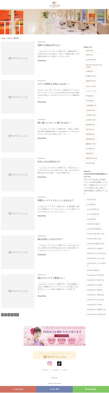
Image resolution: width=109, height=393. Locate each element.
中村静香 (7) (90, 96)
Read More (42, 61)
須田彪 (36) (89, 153)
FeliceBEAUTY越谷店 (94, 290)
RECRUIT (56, 370)
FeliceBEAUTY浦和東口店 (96, 310)
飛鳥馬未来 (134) (91, 158)
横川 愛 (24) (90, 130)
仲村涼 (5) (89, 55)
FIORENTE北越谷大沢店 (96, 244)
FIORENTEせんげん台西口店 (96, 264)
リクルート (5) (90, 91)
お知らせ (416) (91, 86)
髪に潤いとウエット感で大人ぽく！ (55, 123)
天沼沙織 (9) (90, 101)
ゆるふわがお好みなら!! (49, 162)
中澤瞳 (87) (89, 71)
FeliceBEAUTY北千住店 (95, 300)
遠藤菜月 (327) (91, 144)
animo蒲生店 (91, 204)
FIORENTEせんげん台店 (96, 258)
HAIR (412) (89, 51)
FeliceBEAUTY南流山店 (95, 295)
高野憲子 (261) (91, 81)
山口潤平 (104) (91, 120)
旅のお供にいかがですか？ (50, 239)
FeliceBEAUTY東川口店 (95, 280)
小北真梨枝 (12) (91, 106)
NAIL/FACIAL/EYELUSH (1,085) (94, 66)
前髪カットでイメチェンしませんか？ (56, 200)
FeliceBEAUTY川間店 (94, 285)
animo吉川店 (91, 200)
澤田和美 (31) (90, 134)
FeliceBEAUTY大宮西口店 (96, 314)
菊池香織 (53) (90, 139)
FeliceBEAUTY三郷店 (94, 305)
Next (16, 315)
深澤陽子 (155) (91, 76)
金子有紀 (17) (90, 149)
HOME (3, 38)
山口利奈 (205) (91, 60)
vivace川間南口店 (93, 214)
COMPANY (45, 370)
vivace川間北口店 (93, 209)
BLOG (10, 38)
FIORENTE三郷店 (93, 224)
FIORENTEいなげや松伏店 (96, 254)
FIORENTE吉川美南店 (95, 249)
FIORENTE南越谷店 (94, 229)
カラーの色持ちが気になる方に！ (54, 84)
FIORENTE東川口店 (94, 239)
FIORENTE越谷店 (93, 270)
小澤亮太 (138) (91, 115)
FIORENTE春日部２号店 (96, 234)
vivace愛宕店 (91, 219)
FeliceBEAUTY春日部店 (95, 275)
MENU (65, 370)
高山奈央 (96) (90, 163)
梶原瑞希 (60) (90, 125)
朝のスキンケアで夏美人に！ (51, 278)
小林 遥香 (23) (90, 110)
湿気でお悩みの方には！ (49, 45)
